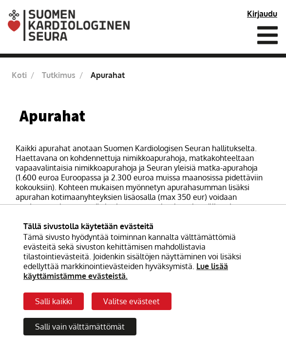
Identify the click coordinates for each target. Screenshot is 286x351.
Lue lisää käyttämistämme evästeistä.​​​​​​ (125, 271)
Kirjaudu (262, 14)
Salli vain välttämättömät (80, 327)
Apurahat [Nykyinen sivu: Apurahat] (108, 75)
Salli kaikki (53, 301)
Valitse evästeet (131, 301)
